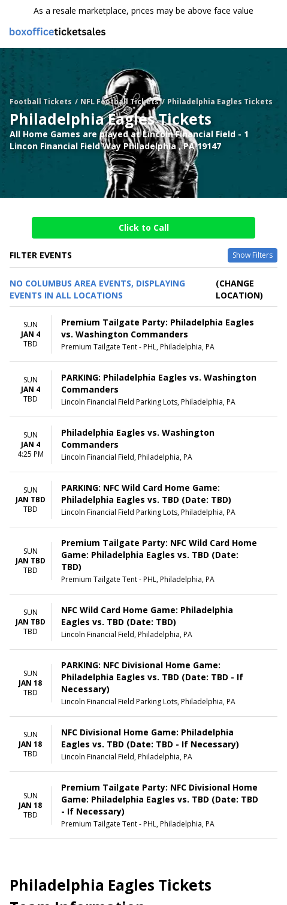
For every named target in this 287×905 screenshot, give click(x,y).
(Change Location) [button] (239, 289)
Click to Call (144, 227)
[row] (143, 334)
